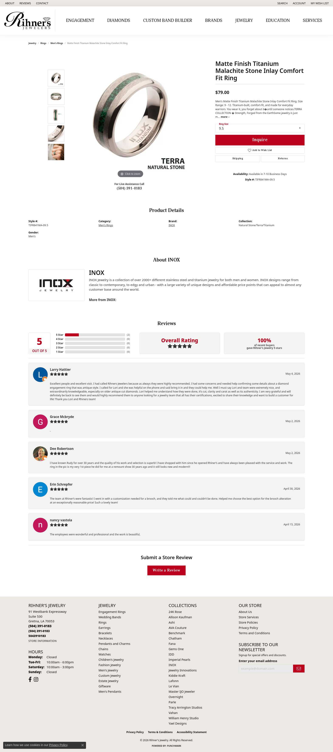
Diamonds (118, 20)
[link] (9, 3)
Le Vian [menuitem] (174, 686)
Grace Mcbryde (62, 417)
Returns (283, 158)
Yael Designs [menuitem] (178, 723)
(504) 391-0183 (129, 188)
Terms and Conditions (254, 633)
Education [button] (278, 20)
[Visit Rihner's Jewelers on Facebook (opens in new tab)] (30, 679)
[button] (282, 3)
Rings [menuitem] (102, 622)
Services (312, 20)
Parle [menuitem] (172, 702)
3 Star (59, 343)
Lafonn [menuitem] (174, 681)
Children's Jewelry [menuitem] (111, 660)
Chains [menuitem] (103, 649)
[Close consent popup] (82, 745)
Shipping (237, 158)
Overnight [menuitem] (176, 697)
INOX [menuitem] (172, 665)
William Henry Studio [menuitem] (184, 718)
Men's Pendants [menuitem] (110, 691)
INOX (172, 225)
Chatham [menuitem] (175, 638)
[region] (130, 115)
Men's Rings (57, 43)
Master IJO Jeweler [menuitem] (182, 691)
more (225, 117)
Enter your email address (258, 661)
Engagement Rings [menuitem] (112, 612)
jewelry (32, 43)
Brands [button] (213, 20)
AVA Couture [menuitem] (177, 628)
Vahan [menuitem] (173, 713)
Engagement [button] (80, 20)
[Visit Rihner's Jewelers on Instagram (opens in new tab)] (36, 679)
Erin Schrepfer (61, 484)
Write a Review (166, 570)
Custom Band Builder (167, 20)
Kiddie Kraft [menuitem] (177, 676)
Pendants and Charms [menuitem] (114, 644)
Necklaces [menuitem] (106, 638)
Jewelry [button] (244, 20)
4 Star (59, 339)
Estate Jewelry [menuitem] (108, 681)
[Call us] (37, 636)
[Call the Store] (40, 626)
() (128, 335)
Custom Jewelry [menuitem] (110, 676)
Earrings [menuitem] (104, 628)
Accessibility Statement (192, 732)
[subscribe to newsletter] (299, 668)
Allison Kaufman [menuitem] (180, 617)
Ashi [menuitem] (172, 622)
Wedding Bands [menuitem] (110, 617)
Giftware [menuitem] (105, 686)
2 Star (59, 347)
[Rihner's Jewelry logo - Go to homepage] (28, 21)
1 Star (59, 352)
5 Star (59, 335)
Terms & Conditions (160, 732)
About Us (245, 612)
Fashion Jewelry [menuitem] (110, 665)
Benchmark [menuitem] (177, 633)
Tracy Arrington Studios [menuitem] (185, 707)
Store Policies (248, 622)
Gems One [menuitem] (176, 649)
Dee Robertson (62, 448)
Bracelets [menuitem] (105, 633)
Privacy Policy (248, 628)
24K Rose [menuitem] (175, 612)
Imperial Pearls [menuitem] (179, 660)
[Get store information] (42, 641)
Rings (43, 43)
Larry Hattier (60, 369)
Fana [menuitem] (172, 644)
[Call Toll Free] (39, 631)
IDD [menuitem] (171, 654)
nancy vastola (61, 520)
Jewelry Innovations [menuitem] (183, 670)
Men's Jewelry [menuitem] (108, 670)
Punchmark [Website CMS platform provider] (174, 745)
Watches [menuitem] (105, 654)
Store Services (249, 617)
